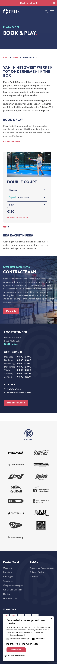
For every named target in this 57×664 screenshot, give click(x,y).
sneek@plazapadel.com (19, 392)
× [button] (51, 619)
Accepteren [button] (16, 650)
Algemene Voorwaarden (42, 568)
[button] (16, 655)
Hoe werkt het (10, 598)
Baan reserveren (16, 402)
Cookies (34, 576)
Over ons (7, 568)
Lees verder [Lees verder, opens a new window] (21, 635)
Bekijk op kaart (11, 344)
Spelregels (8, 576)
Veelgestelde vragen (13, 585)
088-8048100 (14, 389)
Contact (7, 594)
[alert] (28, 638)
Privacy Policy (37, 572)
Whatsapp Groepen (12, 589)
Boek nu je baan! (28, 3)
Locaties (7, 572)
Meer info (11, 311)
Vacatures (8, 581)
